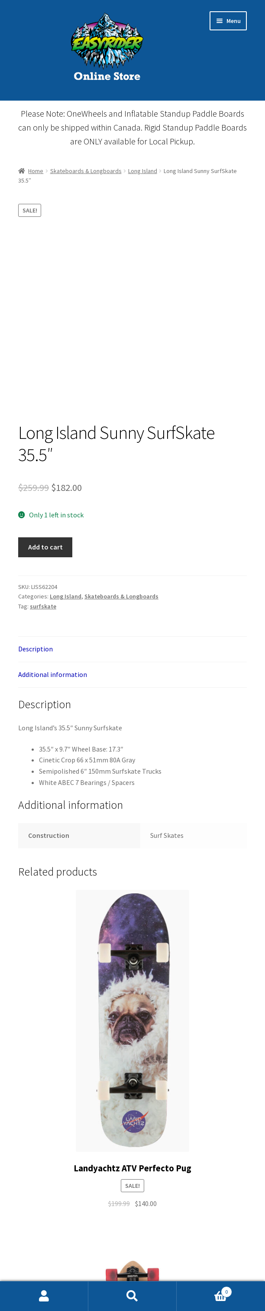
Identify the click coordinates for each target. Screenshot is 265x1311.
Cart (204, 1290)
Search (132, 1296)
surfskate (43, 606)
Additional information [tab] (52, 674)
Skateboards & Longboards (86, 171)
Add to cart (45, 547)
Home (35, 171)
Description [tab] (35, 648)
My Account (44, 1296)
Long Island (142, 171)
